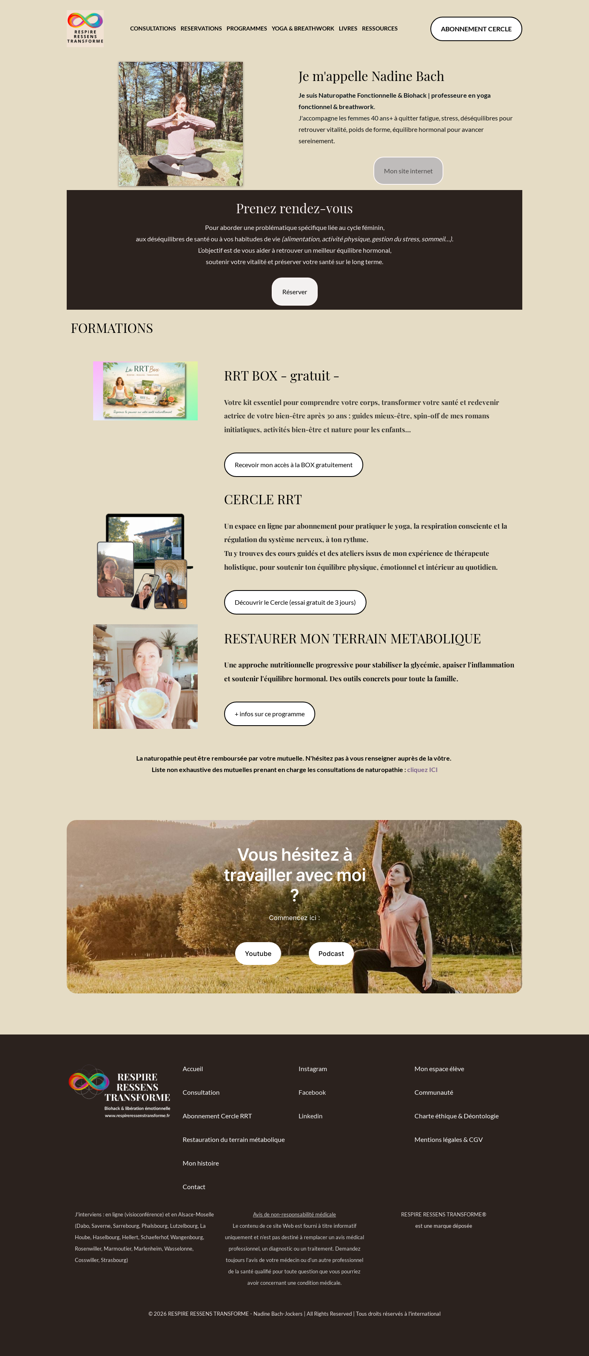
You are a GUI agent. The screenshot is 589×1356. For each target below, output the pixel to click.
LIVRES (348, 28)
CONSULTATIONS (153, 28)
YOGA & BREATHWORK (303, 28)
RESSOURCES (380, 28)
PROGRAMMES (247, 28)
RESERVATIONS (201, 28)
